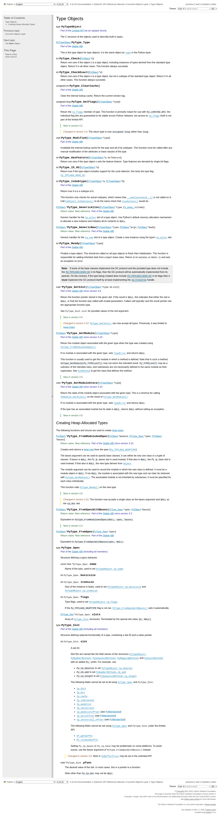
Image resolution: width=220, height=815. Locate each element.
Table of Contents (14, 17)
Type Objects (157, 4)
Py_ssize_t (128, 207)
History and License (192, 799)
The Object (12, 43)
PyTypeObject (63, 42)
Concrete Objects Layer (137, 4)
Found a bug (210, 810)
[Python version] (62, 4)
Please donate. (210, 804)
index (213, 4)
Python (10, 4)
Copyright (180, 791)
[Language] (36, 4)
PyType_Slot (67, 614)
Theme (177, 8)
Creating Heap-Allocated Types (21, 24)
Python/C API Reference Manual (109, 4)
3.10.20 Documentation (80, 4)
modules (205, 4)
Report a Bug (11, 54)
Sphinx (208, 812)
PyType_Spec (136, 436)
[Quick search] (198, 8)
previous (190, 4)
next (197, 4)
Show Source (11, 57)
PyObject (85, 58)
